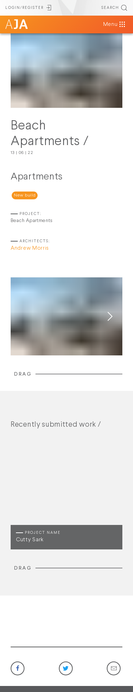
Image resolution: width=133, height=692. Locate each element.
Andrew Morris (30, 248)
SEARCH (114, 8)
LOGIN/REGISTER (28, 8)
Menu (114, 24)
